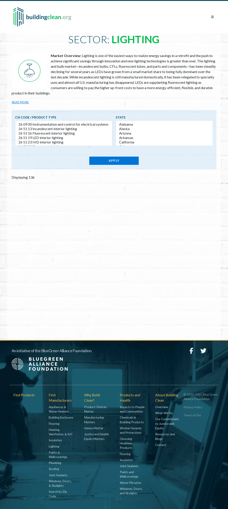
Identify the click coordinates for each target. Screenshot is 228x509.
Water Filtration (130, 482)
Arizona (164, 133)
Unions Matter (93, 428)
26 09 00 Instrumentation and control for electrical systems (63, 124)
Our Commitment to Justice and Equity (167, 423)
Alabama (164, 124)
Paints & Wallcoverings (58, 455)
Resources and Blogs (165, 436)
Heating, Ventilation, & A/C (61, 432)
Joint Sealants (58, 475)
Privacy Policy (192, 407)
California (164, 142)
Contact (160, 445)
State (121, 117)
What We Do (164, 413)
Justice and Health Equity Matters (96, 436)
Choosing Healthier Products (126, 443)
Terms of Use (192, 415)
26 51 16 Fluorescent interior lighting (63, 133)
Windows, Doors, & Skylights (60, 483)
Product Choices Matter (95, 409)
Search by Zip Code (58, 494)
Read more (20, 102)
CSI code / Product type (35, 117)
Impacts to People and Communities (132, 409)
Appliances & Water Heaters (59, 409)
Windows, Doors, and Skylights (131, 491)
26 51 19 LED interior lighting (63, 137)
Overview (161, 407)
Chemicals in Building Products (132, 420)
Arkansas (164, 137)
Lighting (54, 446)
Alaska (164, 129)
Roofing (54, 469)
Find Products (24, 395)
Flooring (54, 423)
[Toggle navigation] (212, 17)
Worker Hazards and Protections (131, 430)
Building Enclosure (61, 417)
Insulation (55, 440)
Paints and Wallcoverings (129, 474)
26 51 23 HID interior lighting (63, 142)
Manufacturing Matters (94, 420)
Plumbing (55, 463)
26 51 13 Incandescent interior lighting (63, 129)
